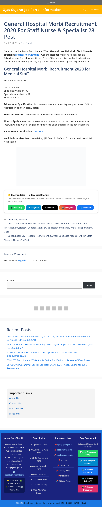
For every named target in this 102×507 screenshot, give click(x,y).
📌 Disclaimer (63, 476)
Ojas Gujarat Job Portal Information (32, 9)
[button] (84, 9)
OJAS (83, 503)
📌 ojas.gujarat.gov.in (63, 445)
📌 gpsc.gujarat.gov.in (63, 450)
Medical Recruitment (27, 54)
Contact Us (15, 403)
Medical (23, 219)
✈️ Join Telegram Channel (87, 462)
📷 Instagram (67, 208)
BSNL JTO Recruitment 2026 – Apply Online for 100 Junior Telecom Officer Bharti (48, 360)
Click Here (39, 131)
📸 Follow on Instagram (88, 488)
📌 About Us (63, 460)
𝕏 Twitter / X (50, 208)
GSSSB (69, 503)
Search (10, 280)
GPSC (76, 503)
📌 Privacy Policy (63, 471)
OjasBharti (28, 503)
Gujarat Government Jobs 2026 (49, 503)
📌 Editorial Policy (63, 481)
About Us (14, 398)
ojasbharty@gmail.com (14, 475)
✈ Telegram (33, 208)
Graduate (13, 219)
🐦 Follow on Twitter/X (88, 479)
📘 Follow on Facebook (88, 470)
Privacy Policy (16, 408)
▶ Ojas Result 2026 (39, 479)
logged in (22, 260)
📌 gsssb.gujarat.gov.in (63, 455)
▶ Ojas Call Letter (38, 474)
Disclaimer (14, 413)
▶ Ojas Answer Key (39, 485)
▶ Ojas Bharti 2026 (39, 445)
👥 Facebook (85, 208)
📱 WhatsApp (16, 208)
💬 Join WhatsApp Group (88, 453)
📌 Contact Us (63, 465)
